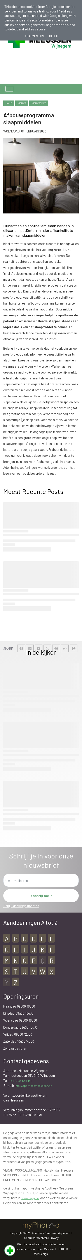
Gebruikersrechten (36, 1238)
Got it (54, 36)
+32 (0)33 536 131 (20, 1080)
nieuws (22, 103)
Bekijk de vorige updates (21, 906)
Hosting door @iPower (41, 1249)
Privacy (54, 1238)
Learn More (35, 36)
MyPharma (55, 1244)
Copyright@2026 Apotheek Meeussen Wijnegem (40, 1233)
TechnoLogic (18, 1249)
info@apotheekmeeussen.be (33, 1085)
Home (9, 103)
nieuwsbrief (39, 103)
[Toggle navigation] (9, 89)
